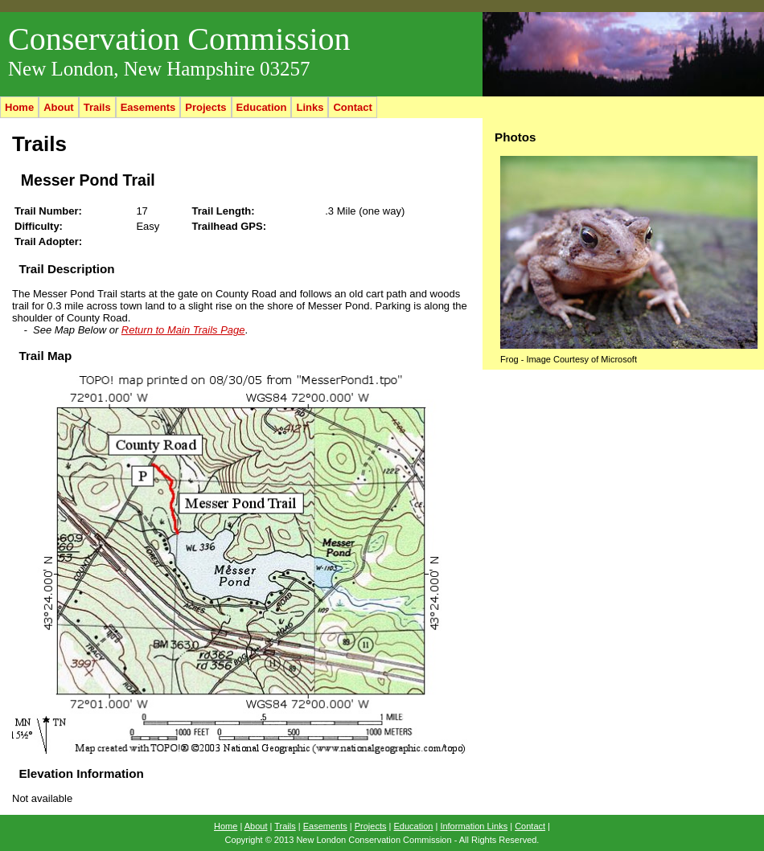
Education (261, 107)
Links (309, 107)
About (58, 107)
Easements (148, 107)
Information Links (473, 826)
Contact (352, 107)
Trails (97, 107)
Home (19, 107)
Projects (205, 107)
